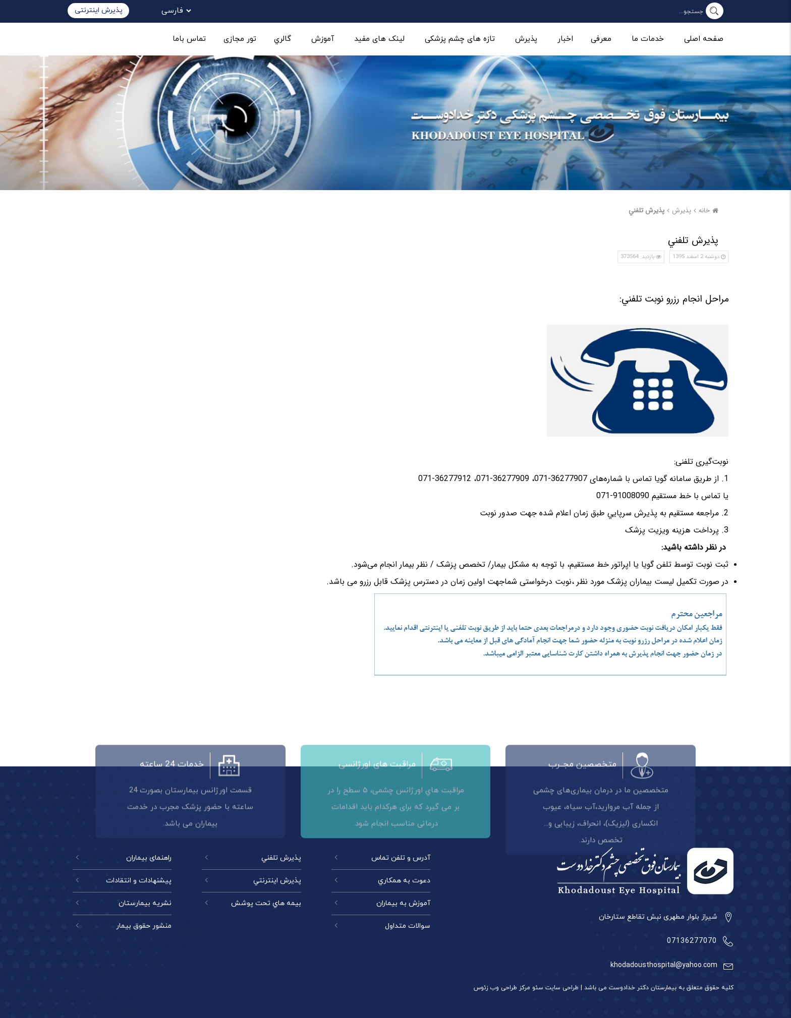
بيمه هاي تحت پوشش (266, 903)
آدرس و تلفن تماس (400, 858)
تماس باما (189, 39)
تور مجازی (239, 39)
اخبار (565, 39)
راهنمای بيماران (149, 858)
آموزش (322, 39)
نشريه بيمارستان (145, 903)
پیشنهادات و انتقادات (139, 880)
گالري (282, 39)
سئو (536, 988)
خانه (710, 210)
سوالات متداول (407, 926)
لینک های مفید (379, 39)
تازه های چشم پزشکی (460, 39)
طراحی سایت (561, 988)
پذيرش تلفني (646, 210)
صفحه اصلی (703, 39)
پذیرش (526, 39)
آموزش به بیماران (403, 903)
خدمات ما (648, 39)
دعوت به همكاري (404, 880)
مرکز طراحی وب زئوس (502, 988)
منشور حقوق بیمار (144, 926)
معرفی (601, 39)
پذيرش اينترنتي (277, 880)
